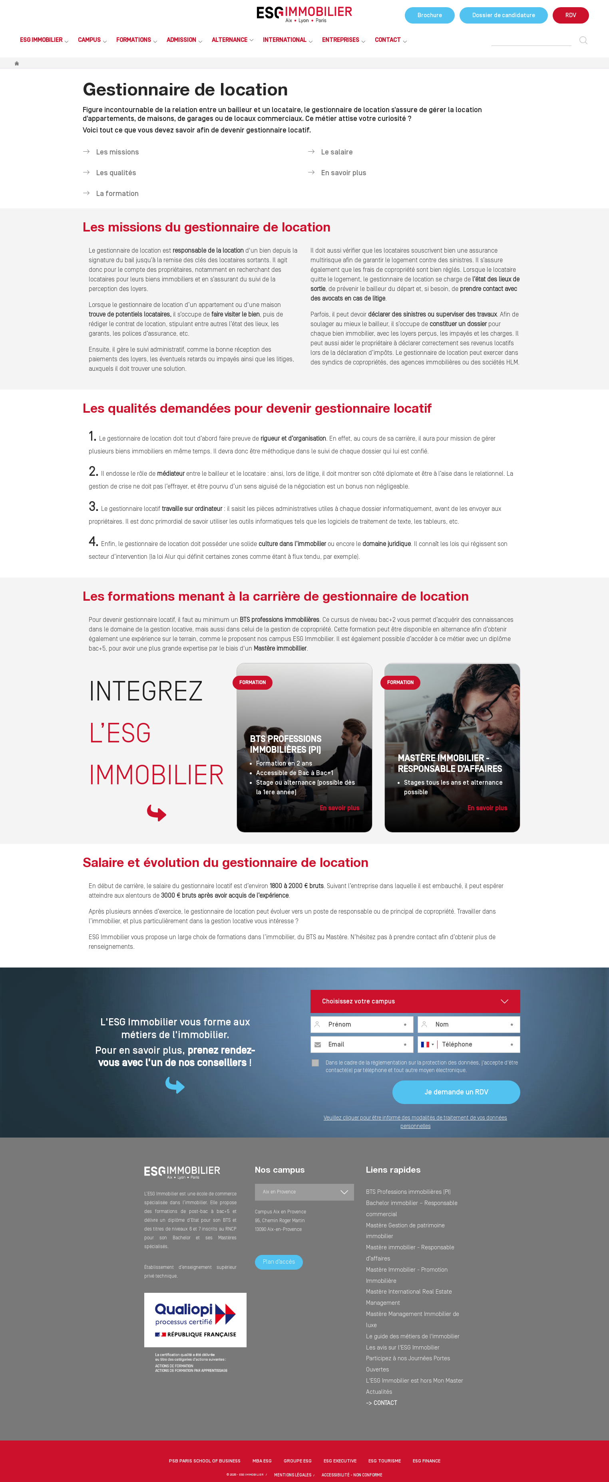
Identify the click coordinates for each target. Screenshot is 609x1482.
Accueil (17, 63)
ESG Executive (340, 1430)
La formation (117, 194)
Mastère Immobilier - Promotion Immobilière (411, 1225)
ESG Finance (426, 1430)
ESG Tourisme (384, 1430)
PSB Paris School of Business (205, 1430)
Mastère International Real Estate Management (413, 1234)
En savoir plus (343, 173)
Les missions (117, 152)
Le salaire (336, 152)
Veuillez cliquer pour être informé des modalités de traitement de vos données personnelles (415, 1122)
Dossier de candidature (503, 15)
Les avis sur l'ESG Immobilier (395, 1259)
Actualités (376, 1285)
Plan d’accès (279, 1262)
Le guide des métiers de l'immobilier (403, 1251)
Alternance (229, 40)
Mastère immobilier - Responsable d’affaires (411, 1216)
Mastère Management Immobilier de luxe (407, 1242)
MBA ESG (262, 1430)
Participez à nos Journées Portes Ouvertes (409, 1268)
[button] (304, 1462)
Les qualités (115, 173)
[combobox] (427, 1045)
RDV (570, 15)
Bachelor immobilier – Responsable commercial (415, 1199)
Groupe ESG (298, 1430)
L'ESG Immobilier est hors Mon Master (404, 1277)
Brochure (430, 15)
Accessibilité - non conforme (348, 1443)
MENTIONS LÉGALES (299, 1443)
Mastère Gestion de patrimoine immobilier (409, 1208)
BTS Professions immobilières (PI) (400, 1190)
